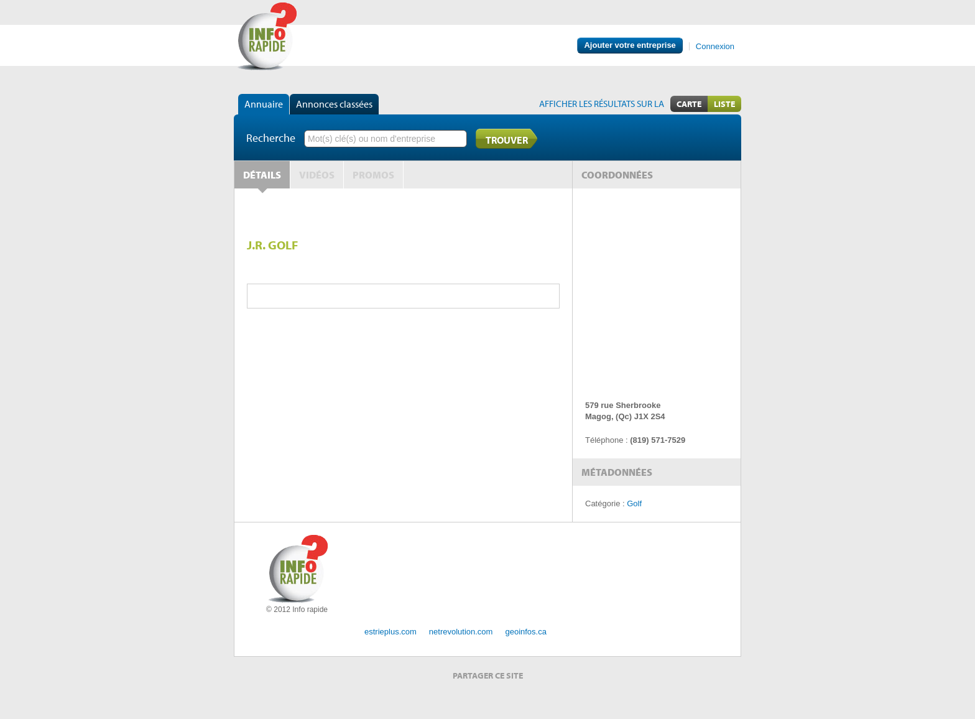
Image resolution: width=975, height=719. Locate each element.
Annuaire (263, 104)
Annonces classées (334, 104)
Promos (373, 175)
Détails (262, 175)
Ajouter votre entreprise (629, 45)
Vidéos (317, 175)
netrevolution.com (461, 631)
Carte (689, 103)
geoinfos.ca (526, 631)
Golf (634, 503)
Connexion (715, 46)
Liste (724, 103)
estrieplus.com (390, 631)
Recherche (270, 138)
